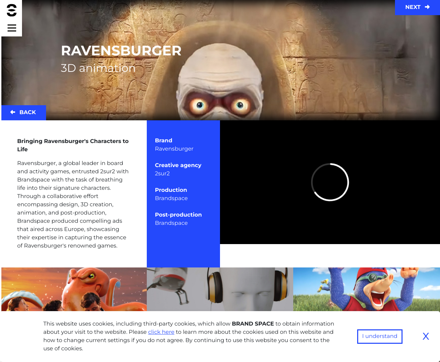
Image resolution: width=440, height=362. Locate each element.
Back (23, 112)
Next (417, 7)
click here (161, 332)
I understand (380, 336)
